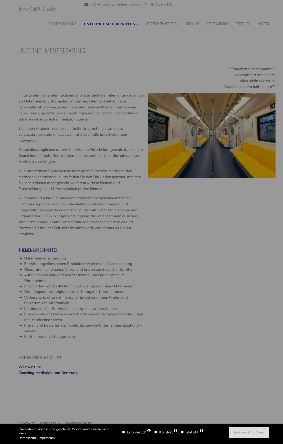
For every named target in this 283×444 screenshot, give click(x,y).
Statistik (192, 432)
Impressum (46, 438)
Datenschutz (27, 438)
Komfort (166, 432)
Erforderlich (136, 432)
